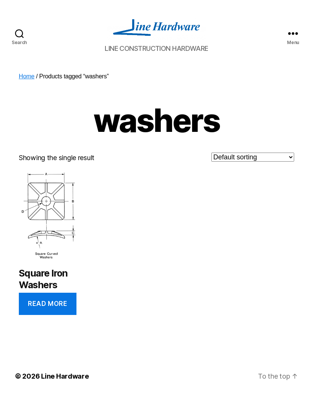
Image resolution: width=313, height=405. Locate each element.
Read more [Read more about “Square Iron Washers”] (47, 311)
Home (27, 84)
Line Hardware (65, 384)
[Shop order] (252, 164)
